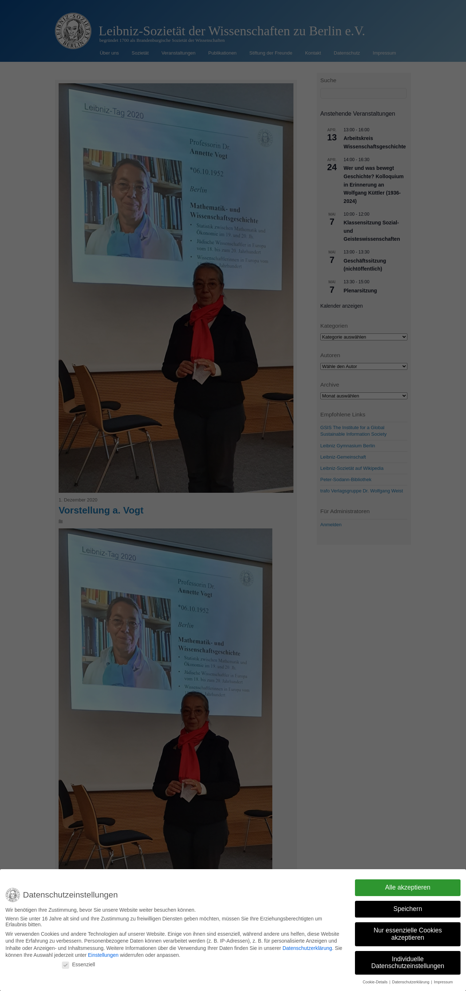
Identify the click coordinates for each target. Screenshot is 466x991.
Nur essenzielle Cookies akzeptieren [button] (408, 934)
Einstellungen (103, 955)
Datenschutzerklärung (307, 948)
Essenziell (78, 964)
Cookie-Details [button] (375, 982)
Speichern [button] (408, 908)
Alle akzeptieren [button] (408, 887)
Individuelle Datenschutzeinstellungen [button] (407, 962)
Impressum (443, 982)
